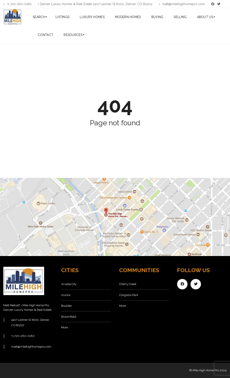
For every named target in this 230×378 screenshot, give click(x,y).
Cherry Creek (127, 284)
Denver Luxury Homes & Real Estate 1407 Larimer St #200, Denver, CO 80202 (96, 4)
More (64, 327)
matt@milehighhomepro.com (182, 4)
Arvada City (68, 284)
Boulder (66, 305)
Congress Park (128, 295)
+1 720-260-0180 (18, 4)
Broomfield (68, 316)
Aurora (65, 295)
